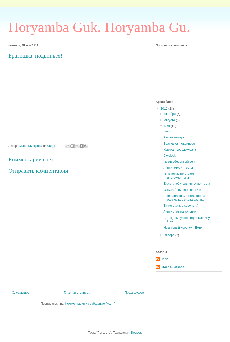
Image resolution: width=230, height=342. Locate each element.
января (169, 235)
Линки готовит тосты (178, 167)
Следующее (20, 292)
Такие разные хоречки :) (180, 205)
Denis (164, 259)
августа (170, 120)
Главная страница (77, 292)
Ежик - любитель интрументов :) (186, 183)
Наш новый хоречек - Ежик (182, 227)
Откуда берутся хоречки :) (182, 189)
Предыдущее (134, 292)
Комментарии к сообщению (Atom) (90, 303)
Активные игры (174, 137)
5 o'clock (169, 155)
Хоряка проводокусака (179, 149)
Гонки (167, 131)
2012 (164, 108)
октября (170, 114)
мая (167, 126)
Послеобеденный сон (179, 161)
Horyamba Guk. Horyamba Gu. (99, 27)
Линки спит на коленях (179, 211)
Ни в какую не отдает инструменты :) (178, 175)
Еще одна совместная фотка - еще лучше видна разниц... (185, 197)
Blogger (135, 332)
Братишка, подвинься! (179, 143)
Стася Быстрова (172, 267)
